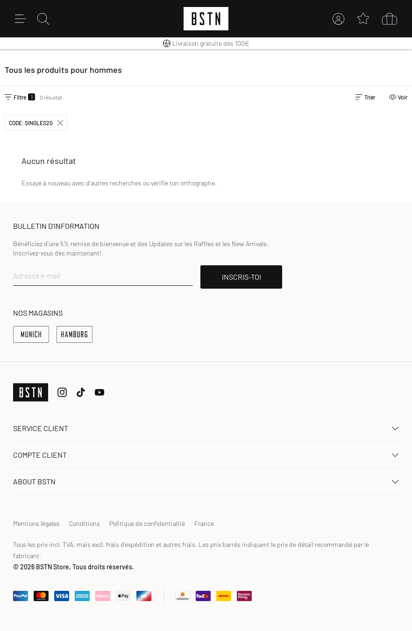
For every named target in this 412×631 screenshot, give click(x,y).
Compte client (206, 454)
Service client (206, 428)
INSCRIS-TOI (241, 276)
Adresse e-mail (37, 275)
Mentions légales (36, 523)
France (204, 523)
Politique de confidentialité (147, 523)
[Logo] (206, 18)
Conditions (84, 523)
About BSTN (206, 481)
